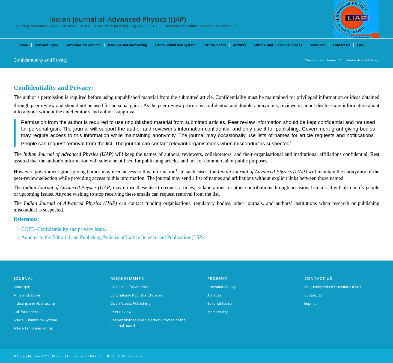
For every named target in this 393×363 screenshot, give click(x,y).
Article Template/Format (33, 328)
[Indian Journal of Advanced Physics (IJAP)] (356, 19)
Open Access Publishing (130, 303)
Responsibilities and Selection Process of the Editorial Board (148, 322)
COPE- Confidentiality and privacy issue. (63, 229)
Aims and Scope (27, 295)
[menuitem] (23, 45)
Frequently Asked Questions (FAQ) (332, 286)
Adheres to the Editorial (45, 237)
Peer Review (121, 311)
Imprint (310, 303)
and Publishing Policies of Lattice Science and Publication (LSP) (137, 237)
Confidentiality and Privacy (40, 60)
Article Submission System (35, 319)
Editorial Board (219, 303)
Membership (217, 311)
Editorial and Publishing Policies (137, 295)
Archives (214, 295)
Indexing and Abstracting (34, 303)
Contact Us (313, 295)
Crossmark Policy (221, 286)
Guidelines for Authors (129, 286)
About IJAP (22, 286)
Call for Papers (26, 311)
